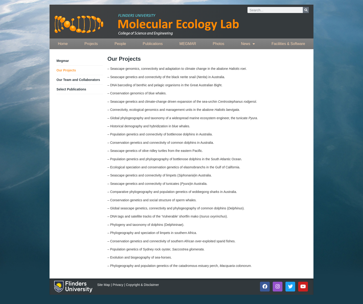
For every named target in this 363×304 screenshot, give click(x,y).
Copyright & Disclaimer (142, 285)
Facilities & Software (288, 44)
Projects (91, 44)
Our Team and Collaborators (78, 80)
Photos (218, 44)
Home (63, 44)
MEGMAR (187, 44)
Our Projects (66, 70)
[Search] (306, 10)
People (120, 44)
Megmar (62, 61)
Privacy (118, 285)
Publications (153, 44)
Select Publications (71, 89)
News (248, 44)
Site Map (103, 285)
